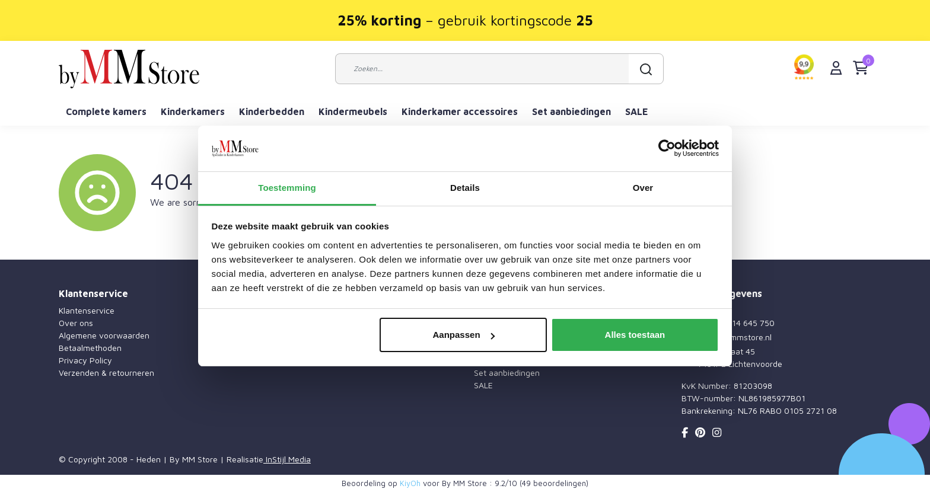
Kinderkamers (193, 111)
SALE (636, 111)
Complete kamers (106, 111)
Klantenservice (86, 310)
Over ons (76, 323)
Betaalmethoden (90, 348)
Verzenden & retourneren (106, 373)
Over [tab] (643, 188)
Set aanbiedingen (571, 111)
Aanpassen (464, 335)
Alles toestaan (635, 335)
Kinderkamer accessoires (460, 111)
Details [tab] (465, 188)
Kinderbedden (271, 111)
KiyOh (410, 483)
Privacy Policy (85, 360)
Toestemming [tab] (287, 188)
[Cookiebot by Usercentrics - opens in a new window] (667, 149)
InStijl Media (287, 459)
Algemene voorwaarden (104, 335)
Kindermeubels (353, 111)
